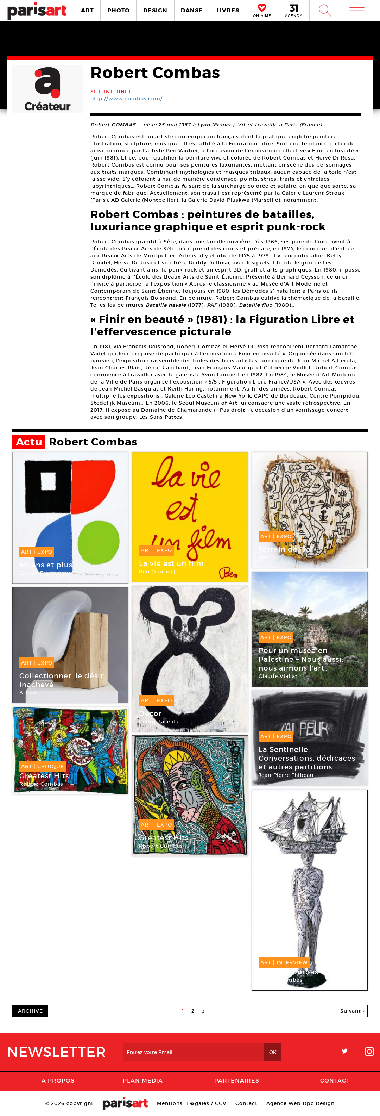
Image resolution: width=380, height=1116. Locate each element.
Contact (335, 1080)
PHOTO (118, 10)
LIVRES (227, 10)
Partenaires (236, 1080)
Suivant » (353, 1011)
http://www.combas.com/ (126, 98)
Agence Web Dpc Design (300, 1103)
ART (87, 10)
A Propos (58, 1080)
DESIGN (155, 10)
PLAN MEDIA (143, 1080)
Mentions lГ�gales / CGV (191, 1103)
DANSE (192, 10)
